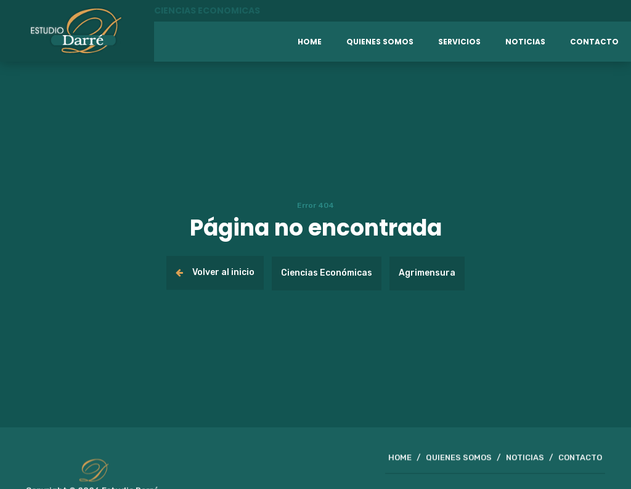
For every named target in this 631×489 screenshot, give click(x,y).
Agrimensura (427, 273)
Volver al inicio (215, 272)
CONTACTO (580, 459)
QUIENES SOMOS (459, 459)
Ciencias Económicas (326, 273)
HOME (400, 459)
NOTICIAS (525, 459)
